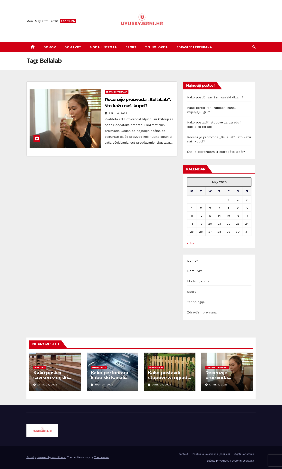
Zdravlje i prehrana (194, 47)
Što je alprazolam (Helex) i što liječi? (216, 152)
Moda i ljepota (103, 47)
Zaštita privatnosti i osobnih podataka (230, 460)
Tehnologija (156, 47)
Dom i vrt (72, 47)
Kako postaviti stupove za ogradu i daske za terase (169, 377)
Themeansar (101, 457)
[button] (254, 47)
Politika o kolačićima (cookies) (211, 454)
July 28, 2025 (103, 384)
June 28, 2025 (161, 384)
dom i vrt (39, 367)
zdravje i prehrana (116, 92)
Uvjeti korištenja (244, 454)
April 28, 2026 (47, 384)
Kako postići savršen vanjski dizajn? (215, 97)
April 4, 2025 (118, 113)
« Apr (191, 243)
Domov (49, 47)
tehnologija (99, 367)
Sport (131, 47)
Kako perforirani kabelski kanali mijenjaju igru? (109, 377)
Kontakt (183, 454)
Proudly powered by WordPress (46, 457)
